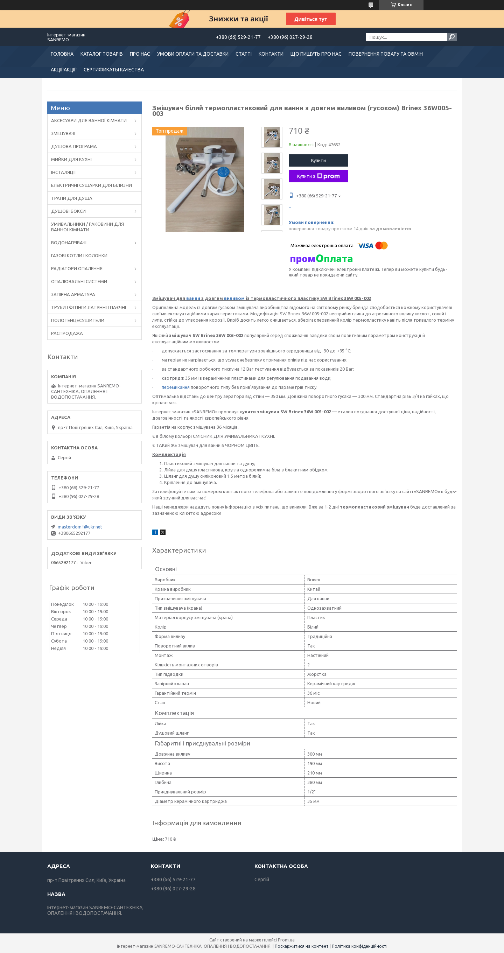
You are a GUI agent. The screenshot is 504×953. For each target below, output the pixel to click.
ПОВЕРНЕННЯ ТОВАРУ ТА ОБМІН (386, 54)
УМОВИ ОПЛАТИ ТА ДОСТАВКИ (193, 54)
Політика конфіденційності (359, 946)
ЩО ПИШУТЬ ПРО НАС (316, 54)
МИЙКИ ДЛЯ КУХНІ (71, 159)
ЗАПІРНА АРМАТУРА (73, 294)
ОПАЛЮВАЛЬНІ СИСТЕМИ (79, 281)
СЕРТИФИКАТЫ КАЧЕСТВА (114, 69)
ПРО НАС (140, 54)
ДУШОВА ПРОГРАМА (74, 146)
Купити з (318, 176)
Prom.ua (286, 940)
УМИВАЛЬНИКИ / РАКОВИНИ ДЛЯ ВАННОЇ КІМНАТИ (87, 227)
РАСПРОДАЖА (67, 333)
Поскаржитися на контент (302, 946)
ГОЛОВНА (62, 54)
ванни (193, 298)
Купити (318, 160)
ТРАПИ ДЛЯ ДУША (71, 198)
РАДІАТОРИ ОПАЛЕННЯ (77, 268)
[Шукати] (452, 37)
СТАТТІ (244, 54)
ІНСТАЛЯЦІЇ (63, 172)
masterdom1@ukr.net (80, 526)
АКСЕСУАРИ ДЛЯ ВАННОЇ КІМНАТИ (89, 120)
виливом (234, 298)
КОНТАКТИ (271, 54)
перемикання (176, 387)
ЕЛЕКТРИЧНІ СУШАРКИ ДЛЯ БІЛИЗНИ (91, 185)
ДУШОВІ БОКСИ (68, 211)
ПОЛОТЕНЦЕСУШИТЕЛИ (77, 320)
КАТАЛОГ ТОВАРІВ (101, 54)
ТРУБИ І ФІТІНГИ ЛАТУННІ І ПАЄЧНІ (88, 307)
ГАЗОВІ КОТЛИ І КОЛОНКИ (79, 255)
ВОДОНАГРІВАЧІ (68, 242)
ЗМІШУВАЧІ (63, 133)
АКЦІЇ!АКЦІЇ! (64, 69)
